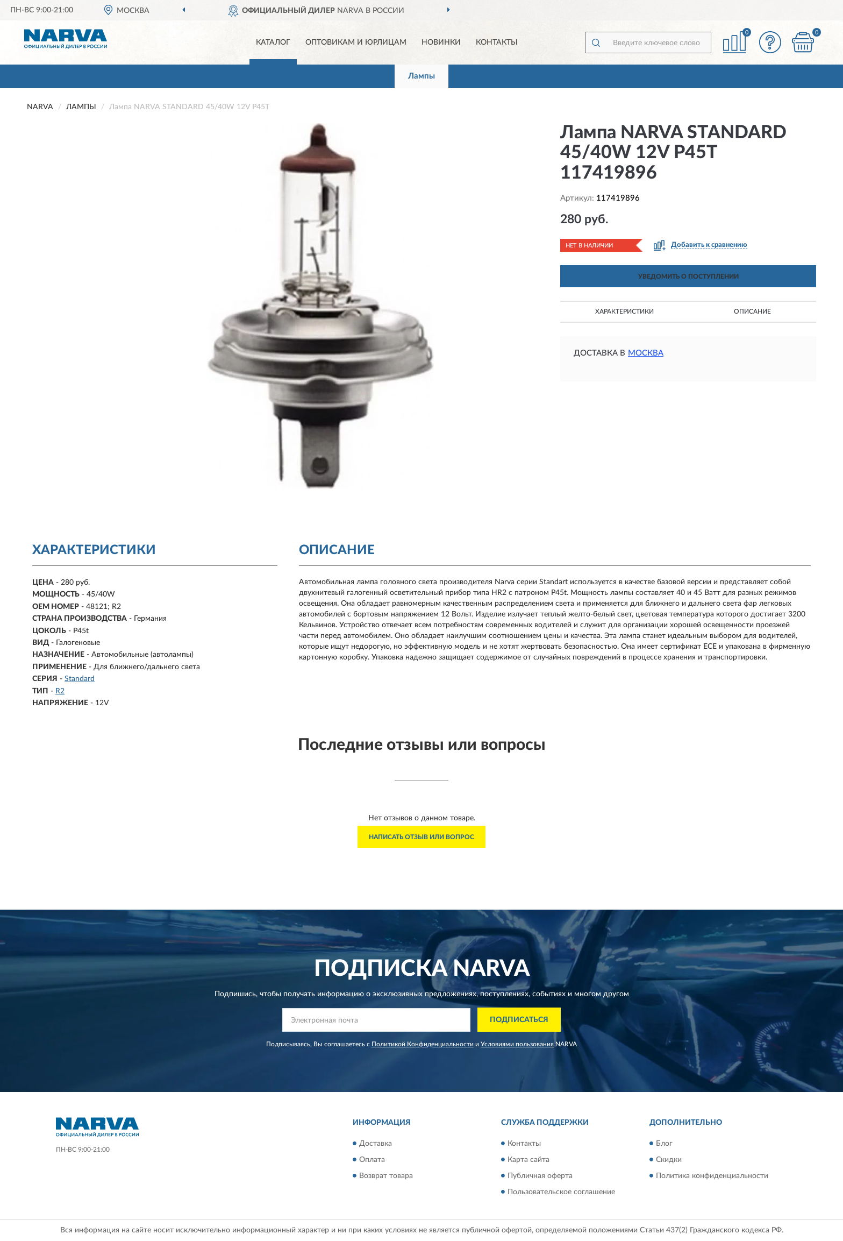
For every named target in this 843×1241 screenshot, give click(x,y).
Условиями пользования (517, 1044)
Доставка (375, 1143)
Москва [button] (645, 353)
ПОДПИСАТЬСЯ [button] (519, 1020)
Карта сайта (528, 1160)
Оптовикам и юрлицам (355, 42)
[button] (770, 42)
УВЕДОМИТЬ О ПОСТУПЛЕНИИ (688, 276)
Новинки (441, 42)
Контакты (497, 42)
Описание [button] (752, 311)
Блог (664, 1143)
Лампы (421, 76)
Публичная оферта (540, 1176)
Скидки (669, 1160)
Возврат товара (386, 1176)
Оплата (372, 1160)
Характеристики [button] (624, 311)
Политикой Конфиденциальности (423, 1044)
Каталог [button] (273, 42)
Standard (80, 679)
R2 (60, 691)
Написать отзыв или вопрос (421, 837)
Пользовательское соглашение (561, 1192)
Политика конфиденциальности (712, 1176)
